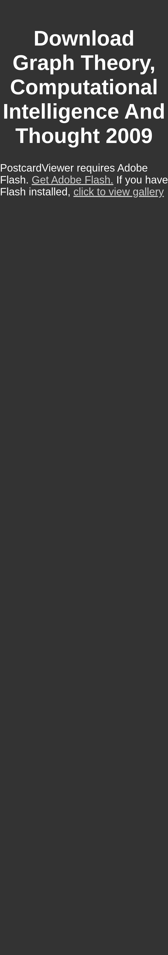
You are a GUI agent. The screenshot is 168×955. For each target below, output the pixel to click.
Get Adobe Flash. (72, 180)
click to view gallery (118, 192)
